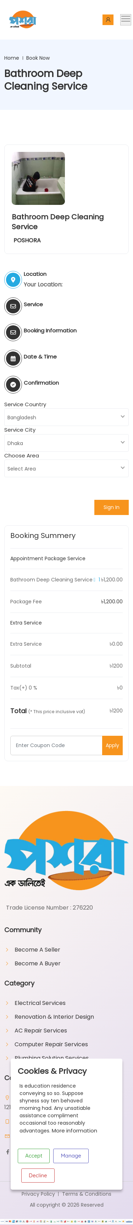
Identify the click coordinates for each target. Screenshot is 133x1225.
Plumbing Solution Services (52, 1058)
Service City (19, 429)
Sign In (112, 507)
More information (74, 1130)
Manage (71, 1155)
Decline (38, 1175)
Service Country (25, 404)
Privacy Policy (38, 1193)
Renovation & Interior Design (54, 1017)
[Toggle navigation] (125, 19)
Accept (33, 1155)
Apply (112, 745)
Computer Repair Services (51, 1044)
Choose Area (21, 455)
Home (11, 57)
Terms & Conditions (86, 1193)
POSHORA (27, 240)
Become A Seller (37, 950)
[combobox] (66, 417)
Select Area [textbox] (21, 468)
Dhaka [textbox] (15, 443)
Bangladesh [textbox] (21, 417)
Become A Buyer (38, 963)
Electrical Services (40, 1003)
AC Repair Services (41, 1030)
